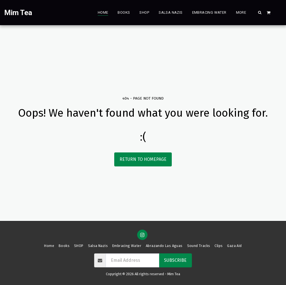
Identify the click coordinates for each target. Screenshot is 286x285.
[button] (260, 12)
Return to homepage (143, 159)
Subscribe (175, 260)
